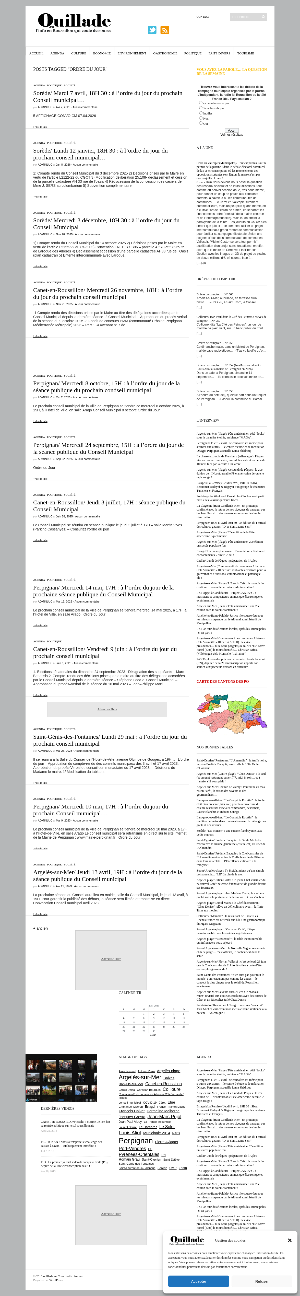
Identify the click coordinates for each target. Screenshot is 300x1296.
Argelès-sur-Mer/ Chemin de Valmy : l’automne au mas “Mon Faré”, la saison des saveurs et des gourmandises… (231, 790)
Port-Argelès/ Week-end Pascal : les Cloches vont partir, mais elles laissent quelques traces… (231, 498)
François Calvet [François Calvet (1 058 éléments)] (132, 1111)
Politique (193, 53)
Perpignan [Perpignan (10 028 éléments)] (136, 1140)
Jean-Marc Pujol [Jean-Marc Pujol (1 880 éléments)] (164, 1116)
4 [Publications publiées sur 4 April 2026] (173, 1013)
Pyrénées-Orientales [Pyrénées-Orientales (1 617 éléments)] (139, 1154)
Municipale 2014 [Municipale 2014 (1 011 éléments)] (156, 1133)
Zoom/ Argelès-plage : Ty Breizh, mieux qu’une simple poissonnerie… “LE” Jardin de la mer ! (230, 872)
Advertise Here (107, 709)
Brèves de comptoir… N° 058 (215, 343)
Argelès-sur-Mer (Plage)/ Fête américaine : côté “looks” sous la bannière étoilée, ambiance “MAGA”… (231, 435)
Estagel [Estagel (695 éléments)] (150, 1106)
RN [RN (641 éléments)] (163, 1154)
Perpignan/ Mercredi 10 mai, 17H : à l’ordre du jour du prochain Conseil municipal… (100, 810)
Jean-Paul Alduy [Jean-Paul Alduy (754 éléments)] (130, 1122)
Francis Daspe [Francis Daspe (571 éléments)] (176, 1106)
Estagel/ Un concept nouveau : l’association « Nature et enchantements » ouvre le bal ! (231, 553)
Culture (78, 53)
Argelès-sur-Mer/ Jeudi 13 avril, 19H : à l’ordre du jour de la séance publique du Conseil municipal (107, 875)
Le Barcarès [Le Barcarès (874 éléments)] (148, 1127)
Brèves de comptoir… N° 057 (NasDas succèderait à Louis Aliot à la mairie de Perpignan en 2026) (229, 367)
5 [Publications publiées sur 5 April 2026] (183, 1013)
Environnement (132, 53)
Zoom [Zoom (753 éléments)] (183, 1168)
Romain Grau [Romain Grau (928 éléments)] (129, 1159)
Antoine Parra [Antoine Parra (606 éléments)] (146, 1071)
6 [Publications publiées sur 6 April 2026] (124, 1018)
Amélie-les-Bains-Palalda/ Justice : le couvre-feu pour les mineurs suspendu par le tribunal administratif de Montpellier (230, 619)
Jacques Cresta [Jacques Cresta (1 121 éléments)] (132, 1117)
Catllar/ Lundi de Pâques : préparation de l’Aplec (227, 560)
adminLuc (45, 107)
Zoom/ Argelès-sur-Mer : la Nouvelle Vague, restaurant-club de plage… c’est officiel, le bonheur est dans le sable (231, 952)
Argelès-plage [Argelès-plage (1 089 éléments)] (168, 1071)
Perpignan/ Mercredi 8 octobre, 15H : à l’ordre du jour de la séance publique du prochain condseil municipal (106, 387)
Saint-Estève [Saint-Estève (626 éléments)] (171, 1159)
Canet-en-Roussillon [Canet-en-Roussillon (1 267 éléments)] (163, 1084)
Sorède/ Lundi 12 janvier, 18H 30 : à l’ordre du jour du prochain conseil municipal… (100, 154)
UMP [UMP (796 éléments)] (172, 1168)
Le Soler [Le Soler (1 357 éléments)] (167, 1126)
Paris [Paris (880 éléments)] (176, 1133)
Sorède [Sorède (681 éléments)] (162, 1168)
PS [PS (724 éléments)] (150, 1149)
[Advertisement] (107, 353)
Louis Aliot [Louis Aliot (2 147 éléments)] (130, 1132)
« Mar (152, 1034)
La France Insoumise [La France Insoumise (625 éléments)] (157, 1121)
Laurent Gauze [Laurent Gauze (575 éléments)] (128, 1127)
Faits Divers (219, 53)
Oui (205, 123)
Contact (203, 16)
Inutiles (207, 113)
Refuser (262, 1281)
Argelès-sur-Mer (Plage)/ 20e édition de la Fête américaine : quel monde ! (226, 534)
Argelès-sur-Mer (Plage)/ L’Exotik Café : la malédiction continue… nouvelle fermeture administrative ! (231, 585)
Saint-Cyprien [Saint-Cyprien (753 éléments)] (151, 1159)
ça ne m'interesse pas (216, 103)
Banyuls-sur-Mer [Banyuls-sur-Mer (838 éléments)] (131, 1084)
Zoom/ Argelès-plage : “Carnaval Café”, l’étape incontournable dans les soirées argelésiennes (226, 931)
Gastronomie (165, 53)
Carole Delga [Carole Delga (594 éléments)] (127, 1089)
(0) (204, 262)
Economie (102, 53)
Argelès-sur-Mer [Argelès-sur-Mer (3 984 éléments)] (140, 1077)
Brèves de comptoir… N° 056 (215, 391)
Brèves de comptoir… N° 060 (215, 294)
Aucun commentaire (85, 107)
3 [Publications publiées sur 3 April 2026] (163, 1013)
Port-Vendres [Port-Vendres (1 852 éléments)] (132, 1148)
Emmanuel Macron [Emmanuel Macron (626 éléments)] (131, 1106)
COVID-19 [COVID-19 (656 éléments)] (150, 1102)
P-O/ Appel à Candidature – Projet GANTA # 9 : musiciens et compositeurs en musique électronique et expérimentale (230, 596)
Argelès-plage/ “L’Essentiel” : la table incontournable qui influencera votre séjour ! (229, 940)
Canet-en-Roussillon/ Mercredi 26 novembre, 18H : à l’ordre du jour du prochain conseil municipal (107, 293)
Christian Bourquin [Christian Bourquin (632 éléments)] (149, 1089)
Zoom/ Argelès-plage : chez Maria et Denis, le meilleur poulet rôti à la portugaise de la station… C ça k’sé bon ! (231, 895)
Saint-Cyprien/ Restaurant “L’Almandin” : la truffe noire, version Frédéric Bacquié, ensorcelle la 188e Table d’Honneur (232, 764)
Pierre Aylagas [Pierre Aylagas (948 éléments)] (166, 1142)
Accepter (198, 1281)
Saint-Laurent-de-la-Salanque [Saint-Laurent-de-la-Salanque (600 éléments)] (137, 1168)
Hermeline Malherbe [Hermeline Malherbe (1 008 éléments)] (163, 1111)
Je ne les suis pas (213, 108)
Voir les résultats (231, 134)
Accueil (36, 53)
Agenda (57, 53)
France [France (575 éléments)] (161, 1106)
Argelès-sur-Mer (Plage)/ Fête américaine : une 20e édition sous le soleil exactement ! (228, 608)
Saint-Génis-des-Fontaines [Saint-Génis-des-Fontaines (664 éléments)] (136, 1163)
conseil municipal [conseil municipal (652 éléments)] (130, 1102)
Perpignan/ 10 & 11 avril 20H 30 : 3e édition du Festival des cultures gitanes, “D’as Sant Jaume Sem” (231, 524)
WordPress (56, 1280)
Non (206, 118)
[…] (199, 263)
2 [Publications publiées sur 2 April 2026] (153, 1013)
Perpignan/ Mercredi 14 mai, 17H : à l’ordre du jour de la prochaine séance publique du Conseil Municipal (103, 591)
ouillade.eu (50, 1276)
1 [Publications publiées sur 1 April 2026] (144, 1013)
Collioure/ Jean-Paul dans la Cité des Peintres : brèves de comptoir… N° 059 (232, 318)
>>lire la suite (40, 126)
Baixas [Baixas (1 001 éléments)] (168, 1078)
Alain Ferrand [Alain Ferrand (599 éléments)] (127, 1071)
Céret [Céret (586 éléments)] (162, 1102)
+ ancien (40, 928)
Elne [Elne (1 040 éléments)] (171, 1102)
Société (69, 85)
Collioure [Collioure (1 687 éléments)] (172, 1089)
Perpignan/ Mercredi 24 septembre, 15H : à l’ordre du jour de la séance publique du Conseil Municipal (108, 448)
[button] (289, 1240)
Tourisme (245, 53)
